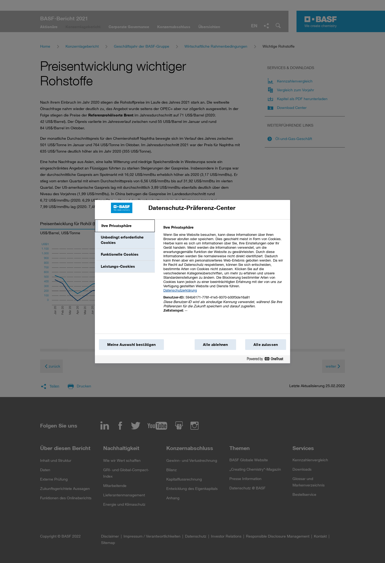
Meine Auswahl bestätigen (131, 344)
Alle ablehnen (215, 344)
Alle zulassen (265, 344)
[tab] (124, 226)
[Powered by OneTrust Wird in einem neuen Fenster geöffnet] (267, 360)
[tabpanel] (224, 272)
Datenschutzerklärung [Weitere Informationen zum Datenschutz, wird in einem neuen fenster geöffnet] (180, 290)
